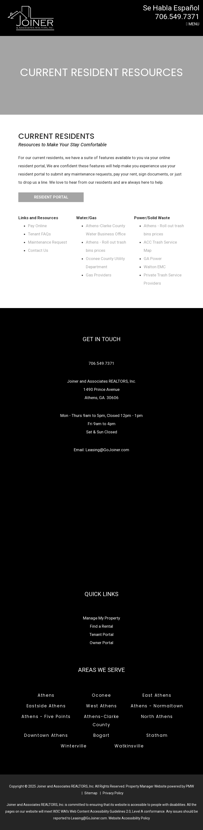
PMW (190, 786)
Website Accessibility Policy (129, 818)
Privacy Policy (113, 793)
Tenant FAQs (39, 234)
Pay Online (37, 225)
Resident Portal (51, 197)
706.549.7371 (177, 16)
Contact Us (38, 250)
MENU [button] (192, 23)
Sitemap (90, 793)
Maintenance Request (47, 242)
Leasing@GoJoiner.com (107, 449)
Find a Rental (101, 626)
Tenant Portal (101, 634)
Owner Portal (101, 642)
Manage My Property (101, 618)
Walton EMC (155, 266)
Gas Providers (98, 275)
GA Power (153, 258)
